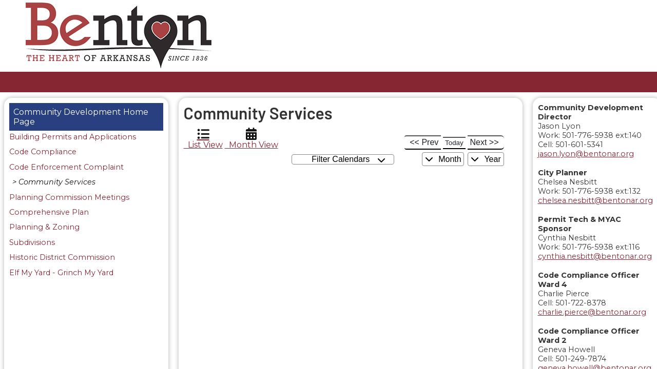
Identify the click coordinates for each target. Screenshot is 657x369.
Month (443, 159)
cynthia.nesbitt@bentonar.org (595, 256)
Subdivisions (32, 243)
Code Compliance (42, 152)
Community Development (67, 112)
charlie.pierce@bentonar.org (592, 312)
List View (203, 139)
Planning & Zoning (44, 227)
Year (485, 159)
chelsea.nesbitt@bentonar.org (595, 200)
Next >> (484, 142)
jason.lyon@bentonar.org (586, 153)
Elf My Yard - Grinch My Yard (61, 273)
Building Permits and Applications (72, 137)
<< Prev (424, 142)
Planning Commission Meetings (69, 198)
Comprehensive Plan (49, 213)
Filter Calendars (348, 160)
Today (454, 143)
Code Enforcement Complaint (66, 167)
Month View (251, 139)
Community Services (56, 182)
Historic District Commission (62, 258)
